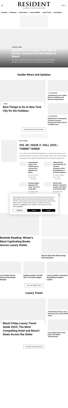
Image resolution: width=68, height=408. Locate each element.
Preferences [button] (20, 206)
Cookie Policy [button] (24, 204)
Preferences (19, 210)
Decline (34, 210)
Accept (48, 210)
